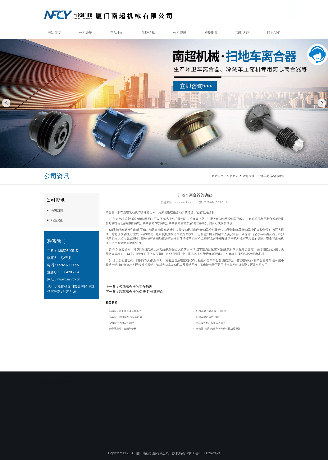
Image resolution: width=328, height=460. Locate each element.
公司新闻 (54, 210)
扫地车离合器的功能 (271, 176)
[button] (161, 163)
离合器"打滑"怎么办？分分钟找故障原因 (218, 328)
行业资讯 (54, 220)
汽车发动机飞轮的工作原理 (211, 322)
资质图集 (211, 32)
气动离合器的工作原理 (135, 286)
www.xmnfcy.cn (68, 279)
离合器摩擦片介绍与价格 (122, 328)
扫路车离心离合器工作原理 (211, 311)
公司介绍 (85, 32)
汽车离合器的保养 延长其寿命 (141, 291)
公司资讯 (179, 32)
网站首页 (54, 32)
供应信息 (148, 32)
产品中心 (117, 32)
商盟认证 (242, 32)
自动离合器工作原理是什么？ (125, 311)
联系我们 (274, 32)
